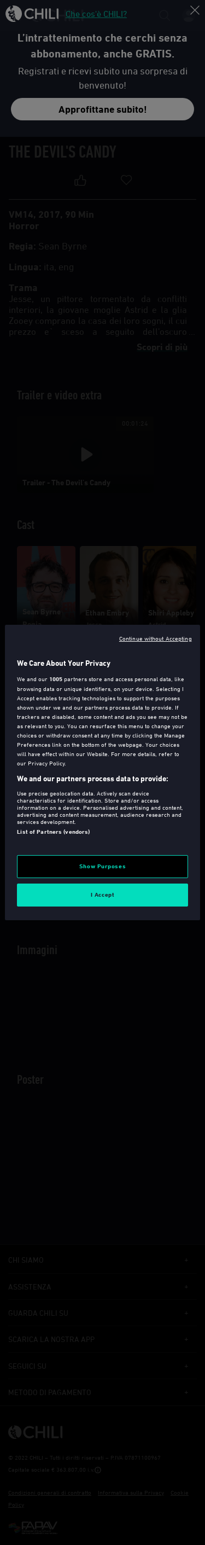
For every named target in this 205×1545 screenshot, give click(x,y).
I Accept (103, 894)
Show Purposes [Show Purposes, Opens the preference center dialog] (102, 866)
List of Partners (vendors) (53, 831)
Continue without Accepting (155, 638)
